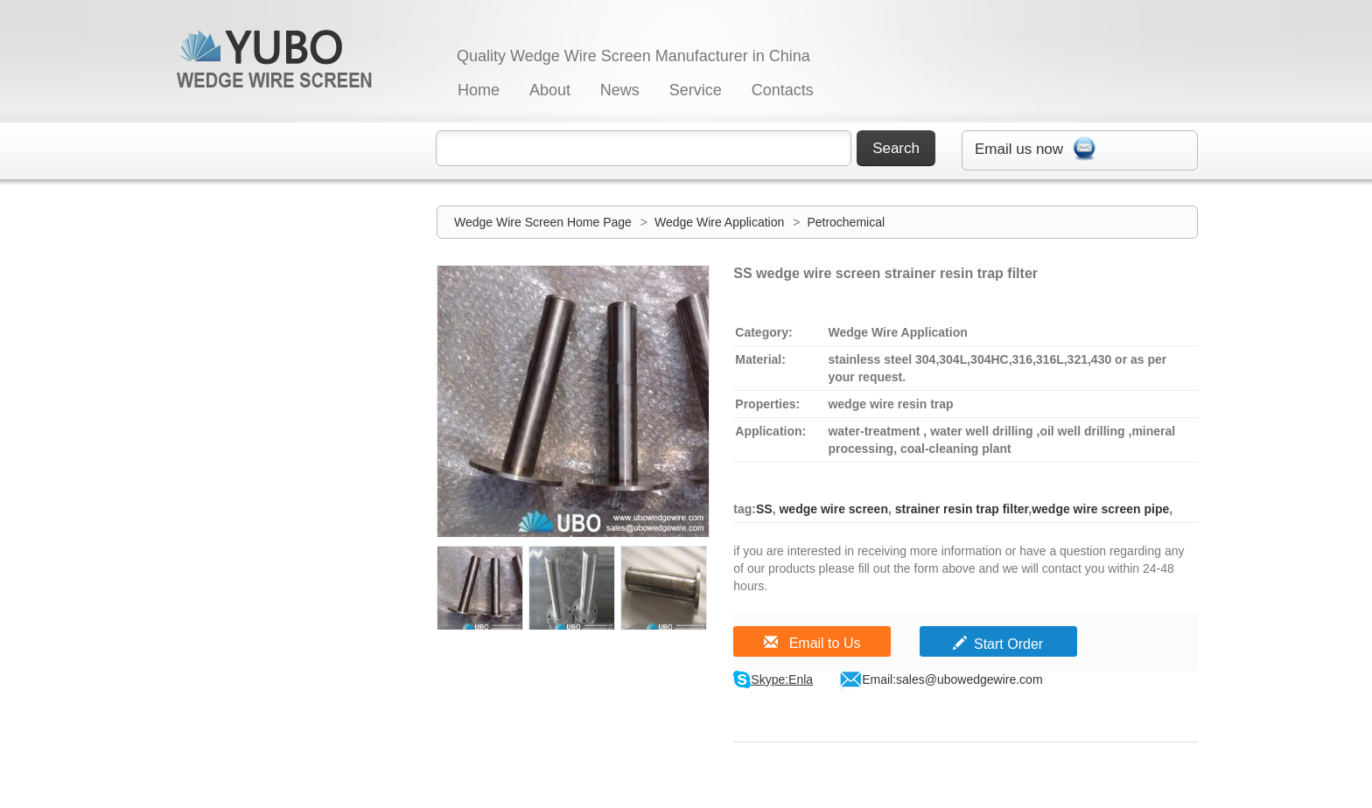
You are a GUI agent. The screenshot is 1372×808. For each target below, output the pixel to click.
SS (764, 509)
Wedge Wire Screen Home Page (543, 222)
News (620, 90)
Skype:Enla (782, 679)
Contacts (783, 90)
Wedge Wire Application (721, 222)
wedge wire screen (832, 509)
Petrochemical (846, 222)
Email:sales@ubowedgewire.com (952, 679)
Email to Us (812, 643)
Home (479, 90)
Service (695, 90)
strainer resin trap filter (960, 509)
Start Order (998, 644)
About (549, 90)
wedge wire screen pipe (1100, 509)
